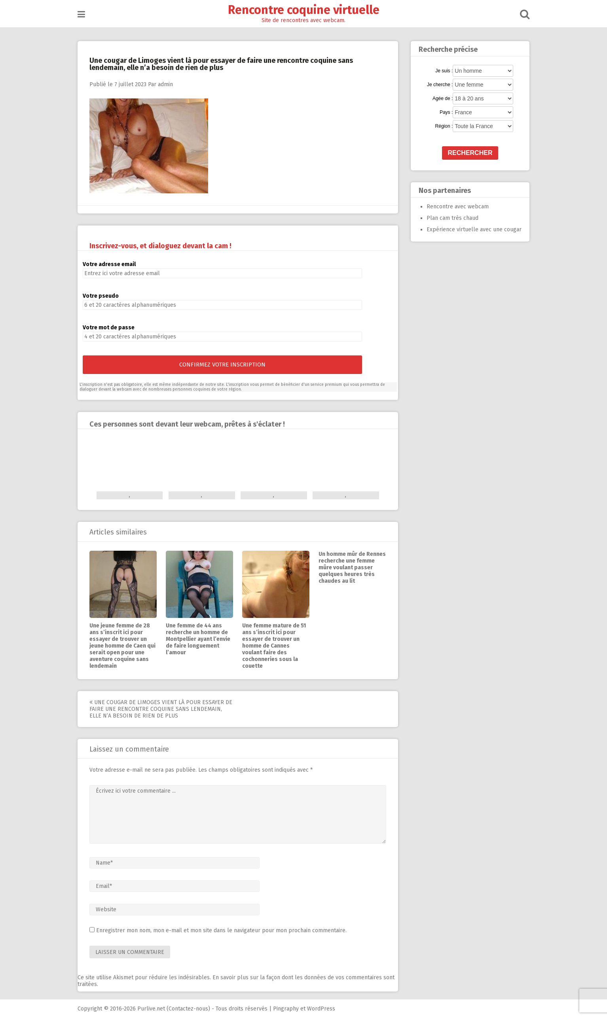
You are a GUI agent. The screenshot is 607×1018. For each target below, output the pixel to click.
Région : (444, 126)
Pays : (446, 112)
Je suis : (444, 71)
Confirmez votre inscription (222, 364)
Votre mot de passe (109, 327)
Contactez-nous (188, 1008)
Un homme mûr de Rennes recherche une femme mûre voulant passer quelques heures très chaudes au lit (352, 567)
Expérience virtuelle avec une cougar (474, 229)
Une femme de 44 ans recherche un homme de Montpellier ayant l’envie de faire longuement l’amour (198, 639)
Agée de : (442, 98)
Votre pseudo (101, 296)
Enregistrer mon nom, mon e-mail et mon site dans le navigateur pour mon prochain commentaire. (221, 930)
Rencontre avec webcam (458, 206)
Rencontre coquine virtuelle (303, 10)
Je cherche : (440, 84)
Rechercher (470, 152)
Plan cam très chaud (452, 218)
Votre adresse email (109, 264)
